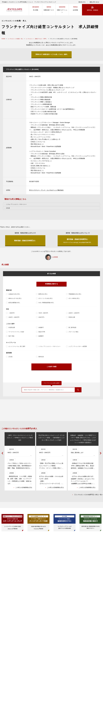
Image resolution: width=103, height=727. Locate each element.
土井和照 (55, 257)
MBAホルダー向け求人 (15, 298)
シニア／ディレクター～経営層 (77, 346)
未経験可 (41, 327)
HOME (3, 38)
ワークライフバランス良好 (16, 332)
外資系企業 (11, 327)
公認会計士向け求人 (14, 294)
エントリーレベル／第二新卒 (16, 346)
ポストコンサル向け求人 (45, 298)
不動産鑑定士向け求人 (74, 294)
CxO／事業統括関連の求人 (46, 302)
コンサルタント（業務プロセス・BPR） (36, 38)
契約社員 (41, 356)
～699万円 (11, 313)
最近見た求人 (82, 2)
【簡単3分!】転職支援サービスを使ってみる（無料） (51, 54)
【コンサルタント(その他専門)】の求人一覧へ (88, 495)
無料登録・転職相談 (92, 10)
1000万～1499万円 (73, 313)
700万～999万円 (43, 313)
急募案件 (41, 336)
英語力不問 (41, 332)
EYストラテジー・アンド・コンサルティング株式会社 (46, 190)
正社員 (10, 356)
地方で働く (11, 336)
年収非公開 (71, 317)
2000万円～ (41, 317)
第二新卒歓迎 (72, 327)
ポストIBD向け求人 (74, 298)
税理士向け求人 (42, 294)
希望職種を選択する (51, 284)
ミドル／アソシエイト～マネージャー (49, 346)
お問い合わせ (95, 2)
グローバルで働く (73, 332)
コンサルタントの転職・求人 (15, 38)
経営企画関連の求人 (14, 302)
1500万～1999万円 (13, 317)
